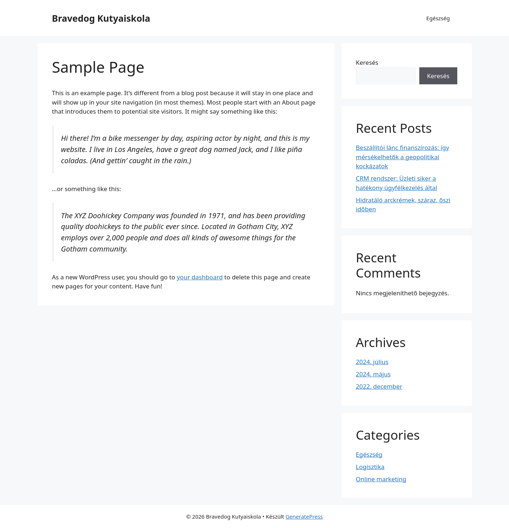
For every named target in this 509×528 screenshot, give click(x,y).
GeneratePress (304, 516)
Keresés (367, 62)
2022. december (379, 386)
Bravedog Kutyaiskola (101, 18)
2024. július (372, 362)
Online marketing (381, 479)
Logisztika (370, 466)
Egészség (438, 18)
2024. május (373, 374)
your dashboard (200, 277)
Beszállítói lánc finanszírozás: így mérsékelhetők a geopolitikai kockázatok (402, 156)
